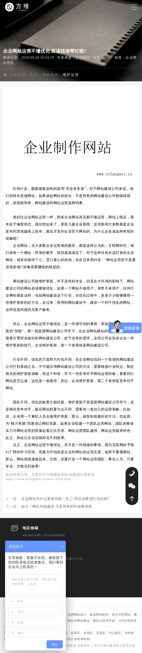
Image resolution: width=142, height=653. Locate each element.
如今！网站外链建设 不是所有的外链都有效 (56, 506)
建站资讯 (50, 75)
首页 (34, 75)
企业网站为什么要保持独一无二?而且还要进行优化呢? (65, 499)
